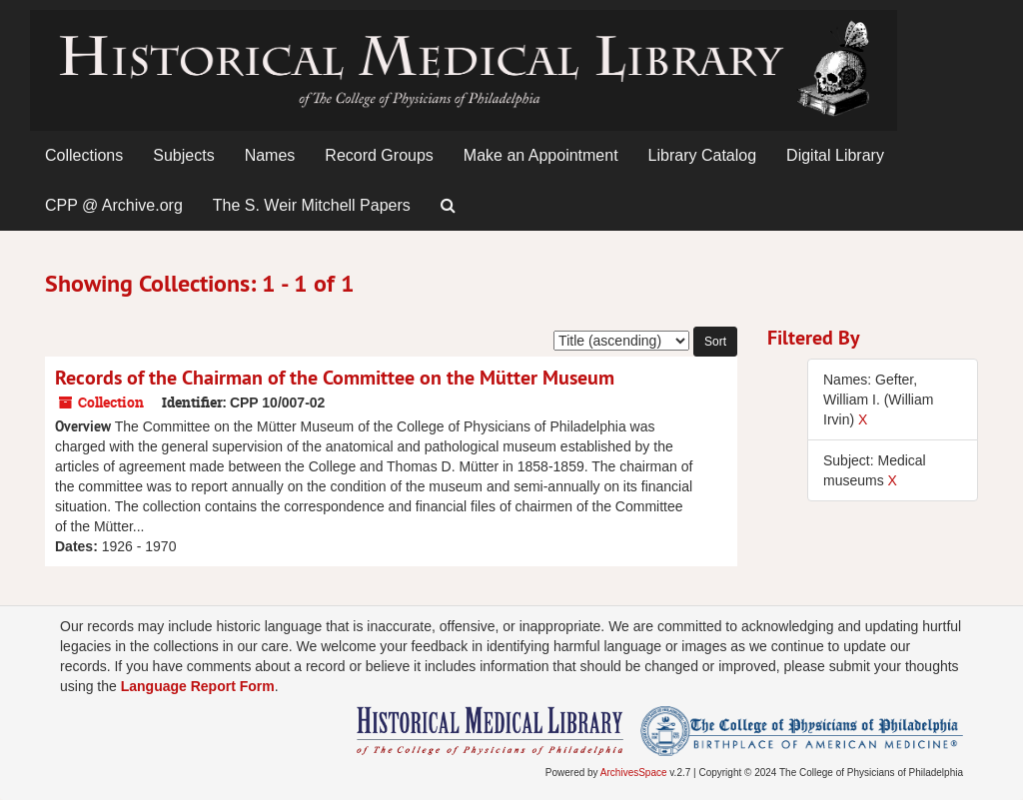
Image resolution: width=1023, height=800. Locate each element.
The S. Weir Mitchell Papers (312, 205)
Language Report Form (198, 686)
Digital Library (835, 155)
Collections (84, 155)
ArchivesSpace (633, 772)
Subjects (183, 155)
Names (270, 155)
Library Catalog (702, 155)
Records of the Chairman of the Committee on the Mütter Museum (334, 378)
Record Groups (379, 155)
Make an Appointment (541, 155)
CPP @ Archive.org (114, 205)
